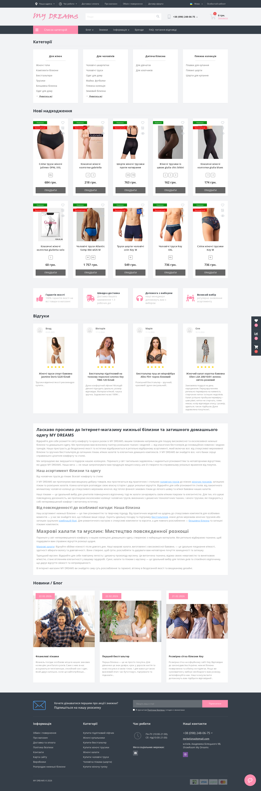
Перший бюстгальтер (115, 656)
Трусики (40, 80)
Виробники (39, 761)
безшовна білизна (199, 520)
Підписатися (215, 703)
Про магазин (111, 3)
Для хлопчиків (144, 70)
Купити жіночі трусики (96, 747)
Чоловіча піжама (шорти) (97, 761)
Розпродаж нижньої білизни (49, 766)
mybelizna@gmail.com (196, 738)
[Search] (157, 16)
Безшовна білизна (46, 85)
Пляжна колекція (95, 85)
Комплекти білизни (47, 70)
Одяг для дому (44, 90)
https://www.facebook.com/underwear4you (135, 753)
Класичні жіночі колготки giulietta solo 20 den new (50, 250)
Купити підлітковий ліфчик (98, 732)
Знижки (103, 29)
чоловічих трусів (169, 481)
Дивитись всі (44, 96)
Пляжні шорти (194, 70)
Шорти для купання (197, 75)
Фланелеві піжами (47, 656)
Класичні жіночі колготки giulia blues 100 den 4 (210, 167)
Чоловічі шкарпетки (97, 65)
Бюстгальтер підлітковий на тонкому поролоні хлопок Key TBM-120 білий (106, 376)
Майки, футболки (96, 80)
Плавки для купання (197, 65)
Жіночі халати (91, 752)
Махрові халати (45, 546)
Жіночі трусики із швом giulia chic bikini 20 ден (170, 167)
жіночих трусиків (202, 481)
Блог (90, 29)
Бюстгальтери (44, 75)
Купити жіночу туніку (95, 766)
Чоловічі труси (94, 70)
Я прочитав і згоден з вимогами (160, 709)
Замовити (223, 18)
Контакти (38, 752)
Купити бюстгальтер (95, 742)
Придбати (50, 190)
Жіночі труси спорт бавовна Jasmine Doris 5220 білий (55, 375)
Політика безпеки (156, 709)
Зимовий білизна (96, 90)
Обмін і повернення (133, 3)
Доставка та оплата (44, 742)
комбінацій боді (68, 520)
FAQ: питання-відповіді (163, 29)
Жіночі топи (43, 65)
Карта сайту (40, 757)
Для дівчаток (143, 65)
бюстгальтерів (159, 517)
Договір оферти (155, 3)
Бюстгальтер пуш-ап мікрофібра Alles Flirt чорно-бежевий (155, 375)
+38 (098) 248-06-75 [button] (198, 733)
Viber (185, 754)
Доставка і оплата (90, 3)
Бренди (139, 29)
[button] (256, 349)
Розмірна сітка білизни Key (186, 656)
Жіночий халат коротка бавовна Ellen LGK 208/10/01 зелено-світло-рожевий (205, 376)
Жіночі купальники (94, 737)
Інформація (121, 29)
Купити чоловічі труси (96, 757)
